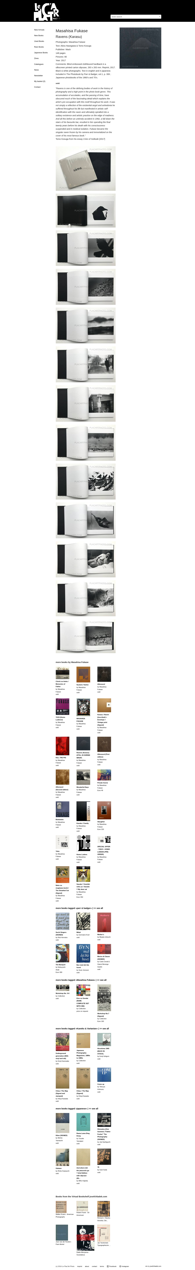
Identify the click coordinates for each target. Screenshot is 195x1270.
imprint (79, 1266)
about (87, 1266)
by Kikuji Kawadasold (62, 1096)
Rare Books (39, 47)
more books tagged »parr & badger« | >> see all (79, 908)
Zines (36, 58)
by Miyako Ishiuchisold (103, 937)
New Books (38, 36)
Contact (37, 87)
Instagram (124, 1266)
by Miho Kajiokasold (82, 1175)
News (36, 70)
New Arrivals (39, 30)
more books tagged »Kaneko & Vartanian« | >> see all (82, 1028)
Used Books (39, 41)
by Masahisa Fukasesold (60, 722)
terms (102, 1266)
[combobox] (135, 17)
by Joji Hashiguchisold (103, 1136)
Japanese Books (41, 53)
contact (94, 1266)
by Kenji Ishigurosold (103, 1054)
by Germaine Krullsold (82, 934)
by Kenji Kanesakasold (62, 1058)
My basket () (39, 81)
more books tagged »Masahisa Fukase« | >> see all (81, 980)
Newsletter (38, 76)
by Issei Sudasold (102, 1169)
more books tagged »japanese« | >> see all (77, 1108)
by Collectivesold (62, 995)
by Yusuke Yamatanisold (82, 1138)
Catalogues (38, 64)
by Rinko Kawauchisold (62, 1170)
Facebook (111, 1266)
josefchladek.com (155, 1266)
